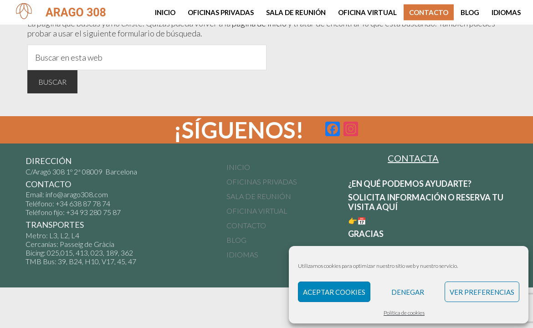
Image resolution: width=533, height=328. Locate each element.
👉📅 (358, 220)
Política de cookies (404, 312)
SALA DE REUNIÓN (258, 196)
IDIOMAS (242, 254)
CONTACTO (246, 225)
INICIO (238, 167)
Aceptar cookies (334, 292)
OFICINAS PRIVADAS (261, 181)
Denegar (407, 292)
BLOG (236, 240)
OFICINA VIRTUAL (256, 210)
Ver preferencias (482, 292)
